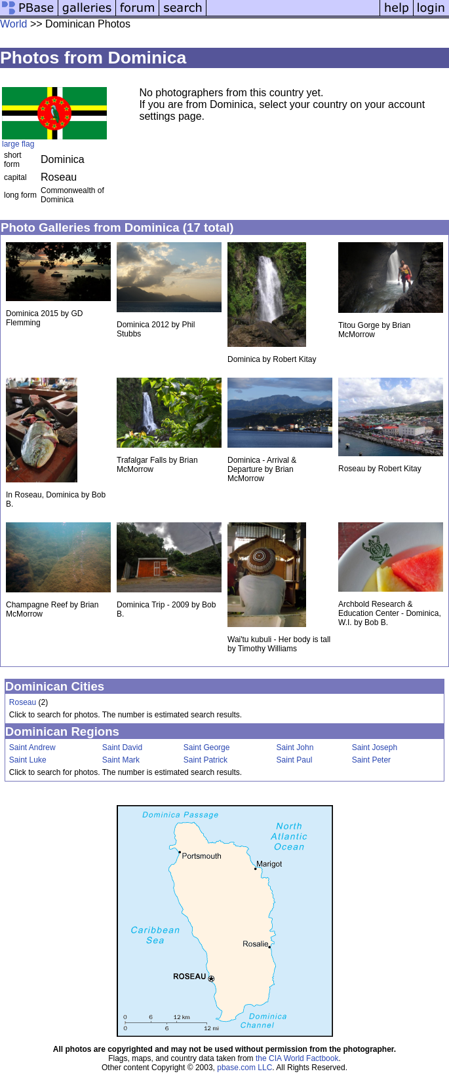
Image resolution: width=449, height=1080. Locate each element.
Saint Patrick (205, 760)
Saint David (122, 747)
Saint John (295, 747)
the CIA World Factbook (297, 1058)
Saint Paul (295, 760)
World (14, 23)
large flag (18, 144)
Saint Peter (371, 760)
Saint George (207, 747)
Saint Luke (28, 760)
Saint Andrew (32, 747)
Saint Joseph (374, 747)
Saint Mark (121, 760)
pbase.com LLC (244, 1067)
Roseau (22, 702)
